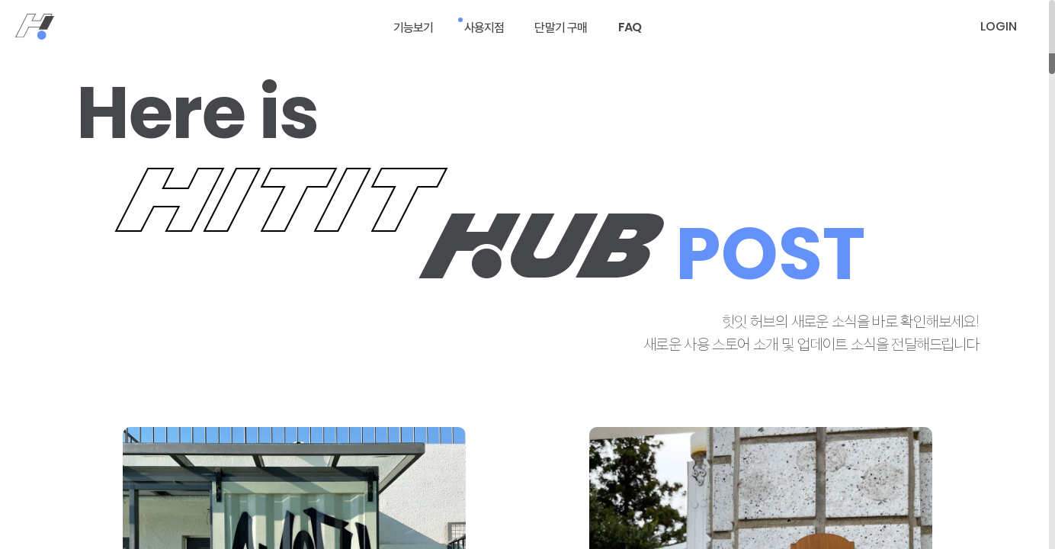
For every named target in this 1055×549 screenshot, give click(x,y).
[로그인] (998, 27)
